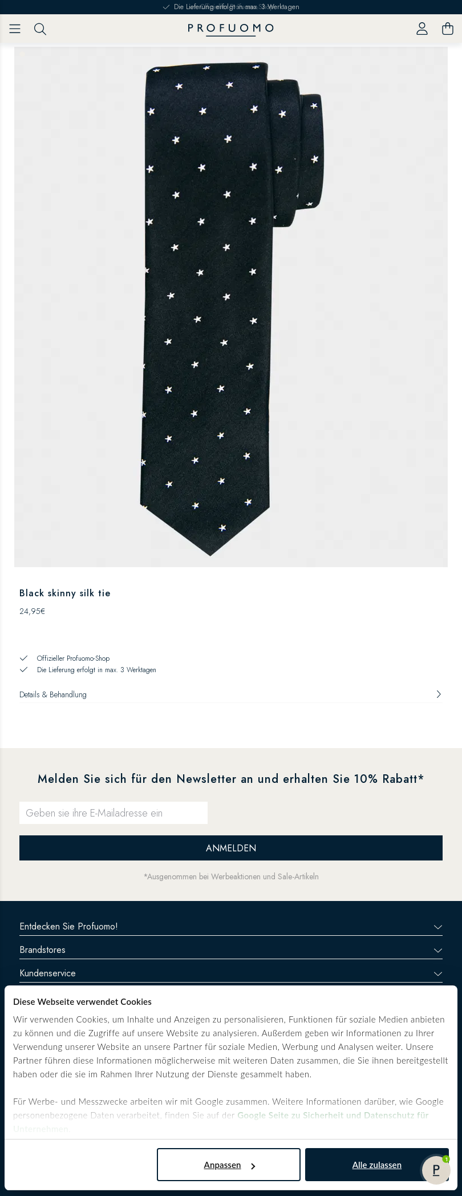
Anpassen (229, 1164)
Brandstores (231, 949)
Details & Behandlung (231, 694)
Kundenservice (231, 973)
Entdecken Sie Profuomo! (231, 926)
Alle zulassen (377, 1164)
